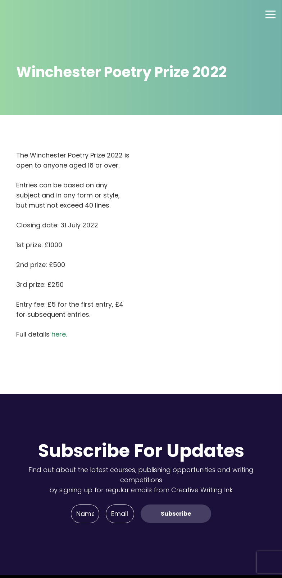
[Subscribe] (176, 513)
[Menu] (270, 14)
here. (59, 334)
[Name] (85, 513)
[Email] (120, 513)
